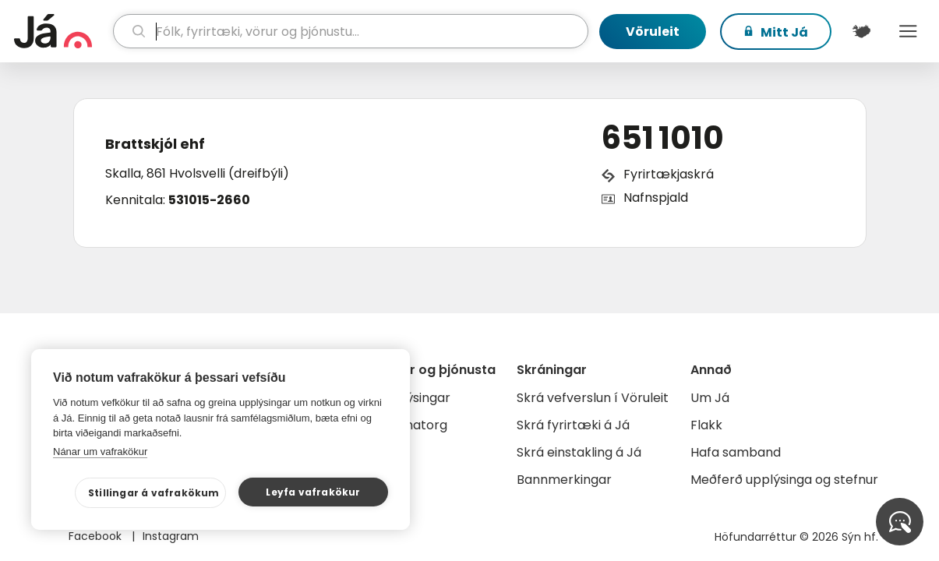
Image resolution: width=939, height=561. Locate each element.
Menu (908, 31)
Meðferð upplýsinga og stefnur (784, 480)
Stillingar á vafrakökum (154, 492)
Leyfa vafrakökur (313, 492)
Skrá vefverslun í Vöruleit (593, 398)
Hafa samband (735, 452)
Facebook (97, 536)
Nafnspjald (655, 197)
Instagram (171, 536)
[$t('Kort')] (861, 31)
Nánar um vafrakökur (100, 451)
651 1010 (663, 138)
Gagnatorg (413, 425)
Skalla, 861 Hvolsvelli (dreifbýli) (197, 173)
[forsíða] (61, 31)
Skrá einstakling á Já (579, 452)
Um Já (709, 398)
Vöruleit (653, 32)
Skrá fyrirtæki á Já (573, 425)
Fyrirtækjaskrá (668, 174)
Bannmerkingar (564, 480)
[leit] (351, 31)
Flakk (706, 425)
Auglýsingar (414, 398)
